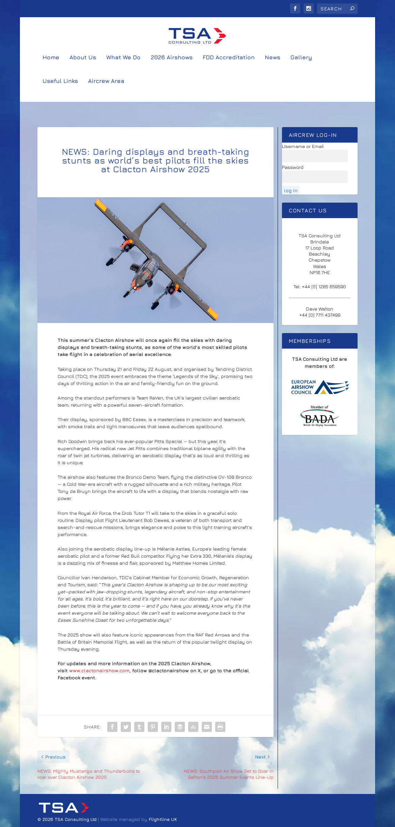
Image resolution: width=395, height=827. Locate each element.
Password (293, 167)
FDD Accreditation (229, 70)
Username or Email (303, 146)
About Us (82, 70)
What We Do (123, 70)
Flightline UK (163, 819)
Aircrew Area (106, 93)
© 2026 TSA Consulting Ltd (67, 819)
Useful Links (60, 93)
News (272, 70)
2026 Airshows (172, 70)
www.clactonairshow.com (99, 671)
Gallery (301, 70)
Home (51, 70)
